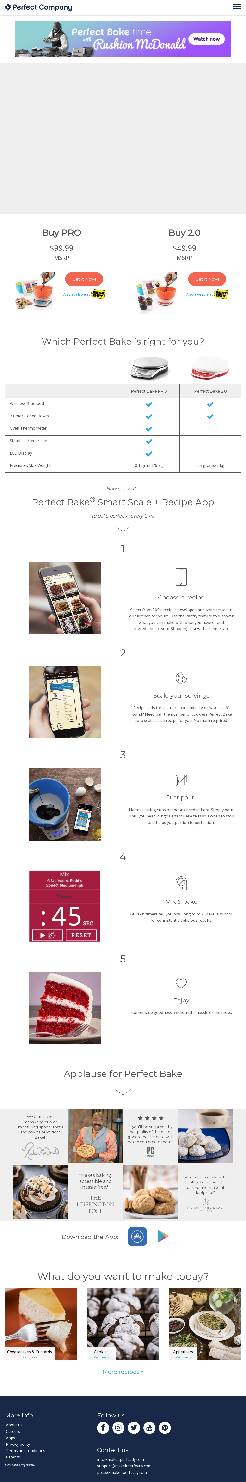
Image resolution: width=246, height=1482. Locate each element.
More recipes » (123, 1371)
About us (14, 1424)
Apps (10, 1437)
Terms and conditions (26, 1450)
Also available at (84, 294)
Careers (13, 1431)
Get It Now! (84, 279)
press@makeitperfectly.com (123, 1472)
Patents (13, 1456)
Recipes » (29, 1357)
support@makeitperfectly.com (125, 1466)
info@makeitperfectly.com (121, 1460)
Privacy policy (18, 1444)
